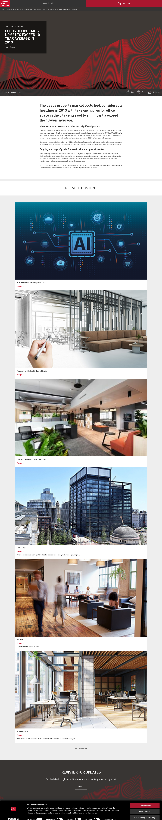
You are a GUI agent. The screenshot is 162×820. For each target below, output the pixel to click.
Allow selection (144, 808)
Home (3, 9)
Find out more (11, 47)
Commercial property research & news (19, 9)
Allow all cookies (145, 802)
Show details (108, 816)
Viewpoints (37, 9)
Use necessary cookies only (144, 814)
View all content (81, 749)
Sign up (81, 787)
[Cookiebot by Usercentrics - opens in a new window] (13, 816)
